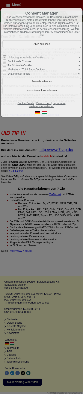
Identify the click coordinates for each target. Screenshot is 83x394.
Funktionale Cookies (19, 61)
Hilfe (41, 35)
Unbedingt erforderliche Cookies (26, 57)
